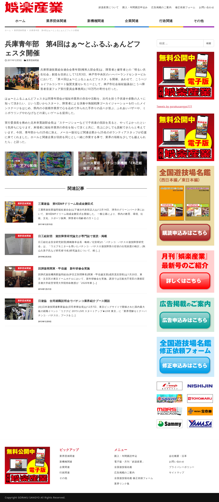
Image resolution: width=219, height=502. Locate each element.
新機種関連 (66, 461)
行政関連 (65, 472)
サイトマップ (176, 472)
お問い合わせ (206, 7)
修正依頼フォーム (185, 7)
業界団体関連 (33, 60)
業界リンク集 (122, 483)
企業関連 (65, 467)
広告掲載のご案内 (161, 7)
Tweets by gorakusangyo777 (174, 106)
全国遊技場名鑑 (123, 467)
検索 (208, 43)
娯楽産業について (109, 7)
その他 (63, 478)
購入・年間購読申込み (135, 7)
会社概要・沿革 (178, 456)
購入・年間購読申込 (125, 456)
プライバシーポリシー (181, 467)
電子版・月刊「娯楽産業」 (129, 461)
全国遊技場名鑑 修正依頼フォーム (133, 478)
